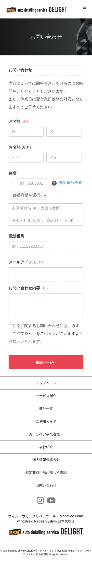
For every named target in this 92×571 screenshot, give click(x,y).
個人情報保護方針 (46, 460)
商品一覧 (46, 408)
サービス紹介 (46, 396)
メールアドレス (22, 262)
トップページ (46, 383)
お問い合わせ (46, 485)
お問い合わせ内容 (24, 288)
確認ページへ (46, 362)
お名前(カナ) (20, 147)
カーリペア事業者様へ (46, 434)
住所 (12, 173)
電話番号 (16, 236)
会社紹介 (46, 447)
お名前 (14, 121)
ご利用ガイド (46, 421)
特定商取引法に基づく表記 (46, 472)
